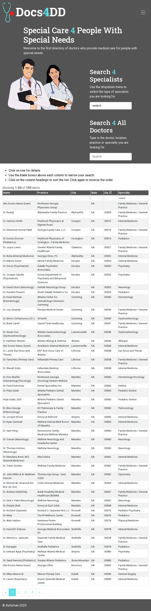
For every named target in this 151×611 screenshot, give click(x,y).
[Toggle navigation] (143, 12)
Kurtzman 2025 (16, 605)
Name (6, 192)
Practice (43, 192)
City (73, 192)
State (94, 192)
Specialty (124, 192)
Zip (106, 192)
